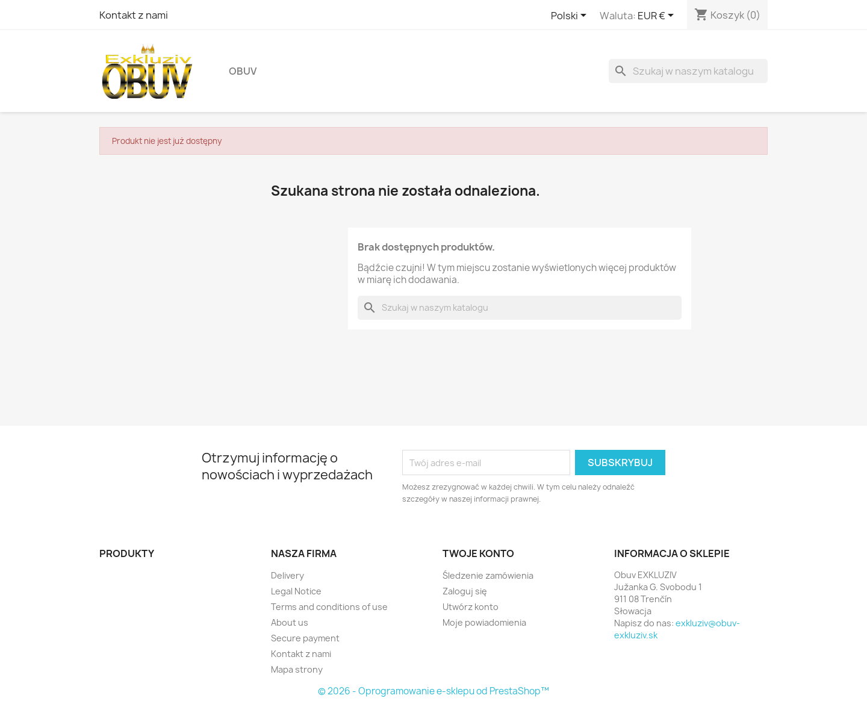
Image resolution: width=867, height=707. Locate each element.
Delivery (287, 575)
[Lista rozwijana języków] (571, 16)
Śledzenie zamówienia (488, 575)
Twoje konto (478, 553)
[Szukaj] (688, 71)
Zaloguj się (465, 591)
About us (289, 622)
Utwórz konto (471, 606)
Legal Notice (296, 591)
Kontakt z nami (133, 15)
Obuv (242, 71)
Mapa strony (297, 669)
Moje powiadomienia (484, 622)
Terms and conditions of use (329, 606)
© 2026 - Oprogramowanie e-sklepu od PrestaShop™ (433, 691)
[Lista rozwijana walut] (658, 16)
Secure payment (305, 638)
